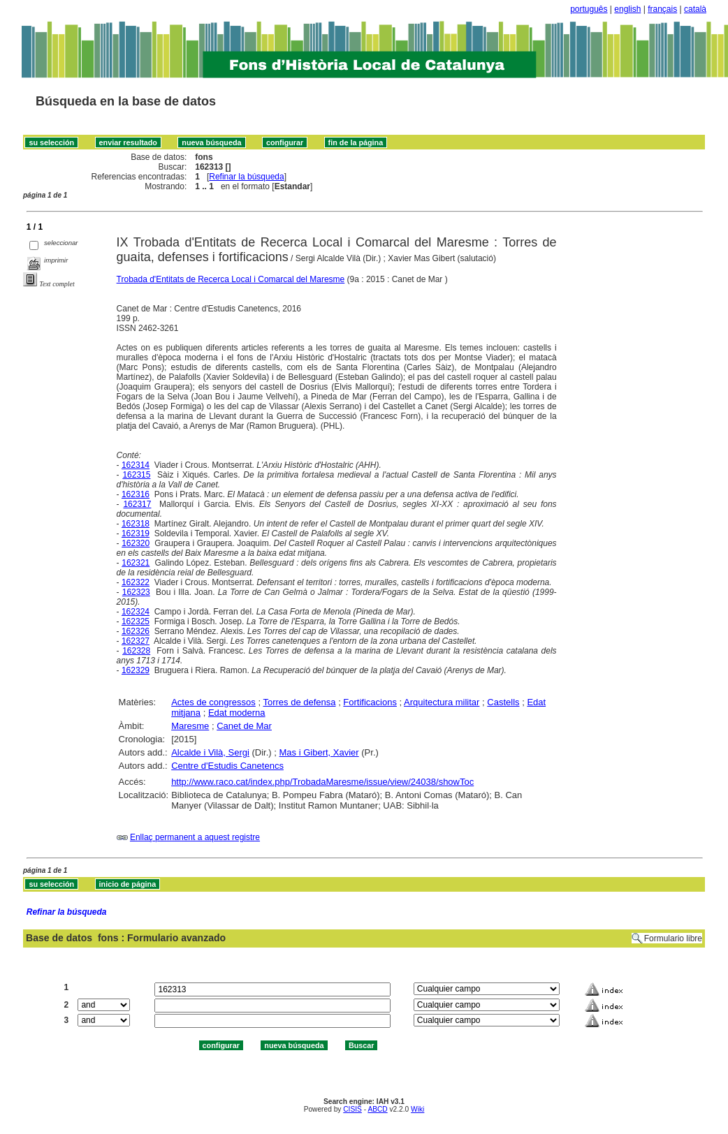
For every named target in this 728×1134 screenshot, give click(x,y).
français (662, 9)
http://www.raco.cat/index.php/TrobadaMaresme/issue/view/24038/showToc (322, 781)
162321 (136, 563)
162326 (136, 631)
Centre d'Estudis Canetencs (227, 765)
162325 (136, 621)
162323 (136, 592)
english (627, 9)
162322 (136, 582)
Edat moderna (236, 712)
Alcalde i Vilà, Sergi (210, 752)
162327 (136, 641)
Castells (503, 702)
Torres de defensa (299, 702)
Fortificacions (370, 702)
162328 (136, 651)
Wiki (417, 1109)
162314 (136, 465)
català (695, 9)
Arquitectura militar (441, 702)
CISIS (352, 1109)
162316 (136, 494)
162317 (137, 504)
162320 (136, 543)
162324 (136, 612)
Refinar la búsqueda (246, 177)
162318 (136, 524)
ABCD (377, 1109)
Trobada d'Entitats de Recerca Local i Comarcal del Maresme (231, 279)
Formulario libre (673, 938)
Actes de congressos (213, 702)
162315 (136, 475)
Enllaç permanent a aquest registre (195, 837)
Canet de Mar (244, 726)
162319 (136, 533)
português (588, 9)
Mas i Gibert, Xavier (319, 752)
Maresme (190, 726)
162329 (136, 670)
